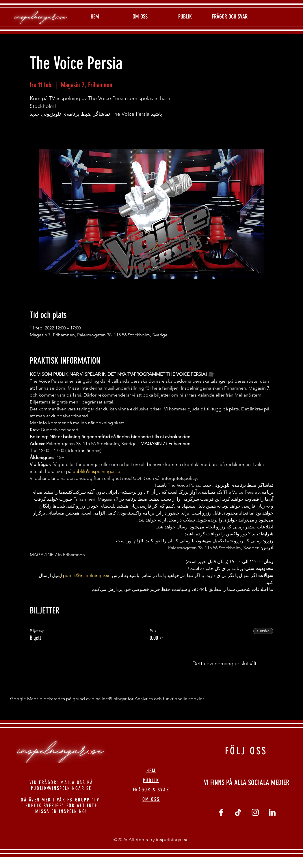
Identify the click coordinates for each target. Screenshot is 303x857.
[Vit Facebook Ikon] (221, 812)
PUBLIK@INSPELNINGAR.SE (61, 788)
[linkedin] (272, 812)
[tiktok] (238, 812)
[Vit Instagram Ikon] (255, 812)
